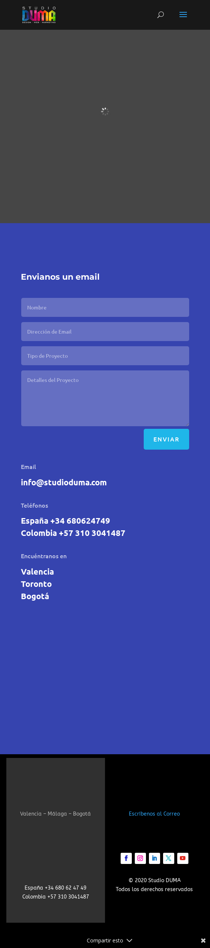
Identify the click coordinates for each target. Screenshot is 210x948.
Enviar (166, 439)
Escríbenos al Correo (154, 814)
